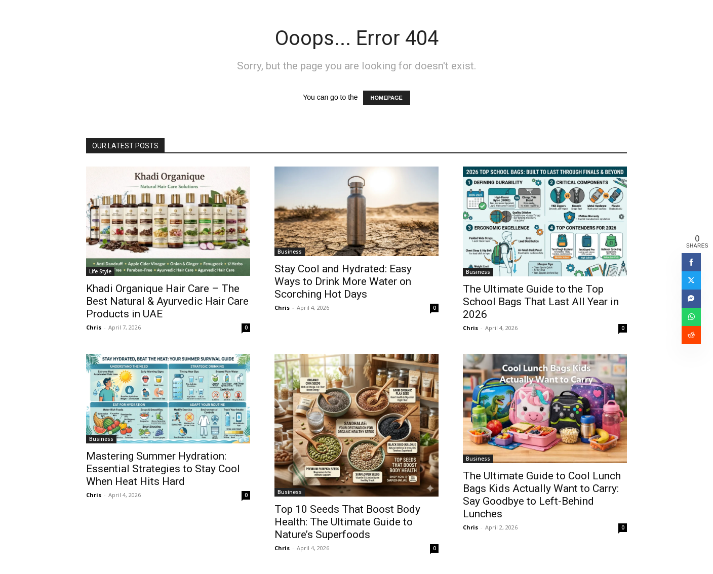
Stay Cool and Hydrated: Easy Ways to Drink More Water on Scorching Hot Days (343, 281)
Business (290, 251)
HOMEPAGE (387, 98)
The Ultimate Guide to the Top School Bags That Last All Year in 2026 (541, 301)
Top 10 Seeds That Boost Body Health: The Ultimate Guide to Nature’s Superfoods (347, 522)
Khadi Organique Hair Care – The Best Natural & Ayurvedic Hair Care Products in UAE (167, 301)
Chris (93, 327)
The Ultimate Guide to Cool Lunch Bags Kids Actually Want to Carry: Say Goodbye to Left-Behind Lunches (542, 495)
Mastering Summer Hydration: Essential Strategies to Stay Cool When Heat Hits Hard (163, 468)
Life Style (100, 271)
